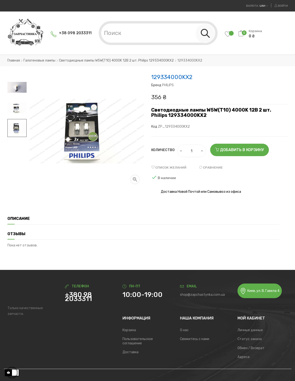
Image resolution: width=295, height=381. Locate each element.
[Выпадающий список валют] (257, 5)
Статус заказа (249, 339)
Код (154, 127)
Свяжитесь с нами (194, 339)
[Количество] (192, 151)
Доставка (130, 352)
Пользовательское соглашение (137, 341)
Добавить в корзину (239, 150)
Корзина (129, 330)
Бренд (156, 85)
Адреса (243, 357)
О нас (184, 330)
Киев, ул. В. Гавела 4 (259, 291)
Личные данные (250, 330)
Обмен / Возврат (251, 348)
